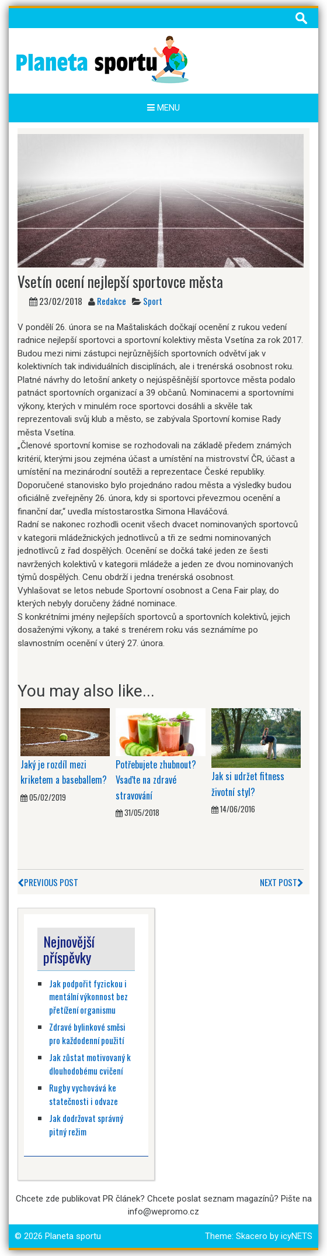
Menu (163, 107)
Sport (152, 300)
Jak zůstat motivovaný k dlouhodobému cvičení (90, 1064)
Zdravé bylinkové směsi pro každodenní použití (87, 1033)
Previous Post (48, 882)
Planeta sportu (73, 1236)
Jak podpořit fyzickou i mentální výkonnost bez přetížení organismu (88, 996)
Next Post (282, 882)
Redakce (111, 300)
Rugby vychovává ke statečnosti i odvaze (83, 1094)
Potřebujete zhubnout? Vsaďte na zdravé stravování (156, 779)
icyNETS (296, 1236)
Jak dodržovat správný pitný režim (86, 1124)
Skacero (251, 1236)
